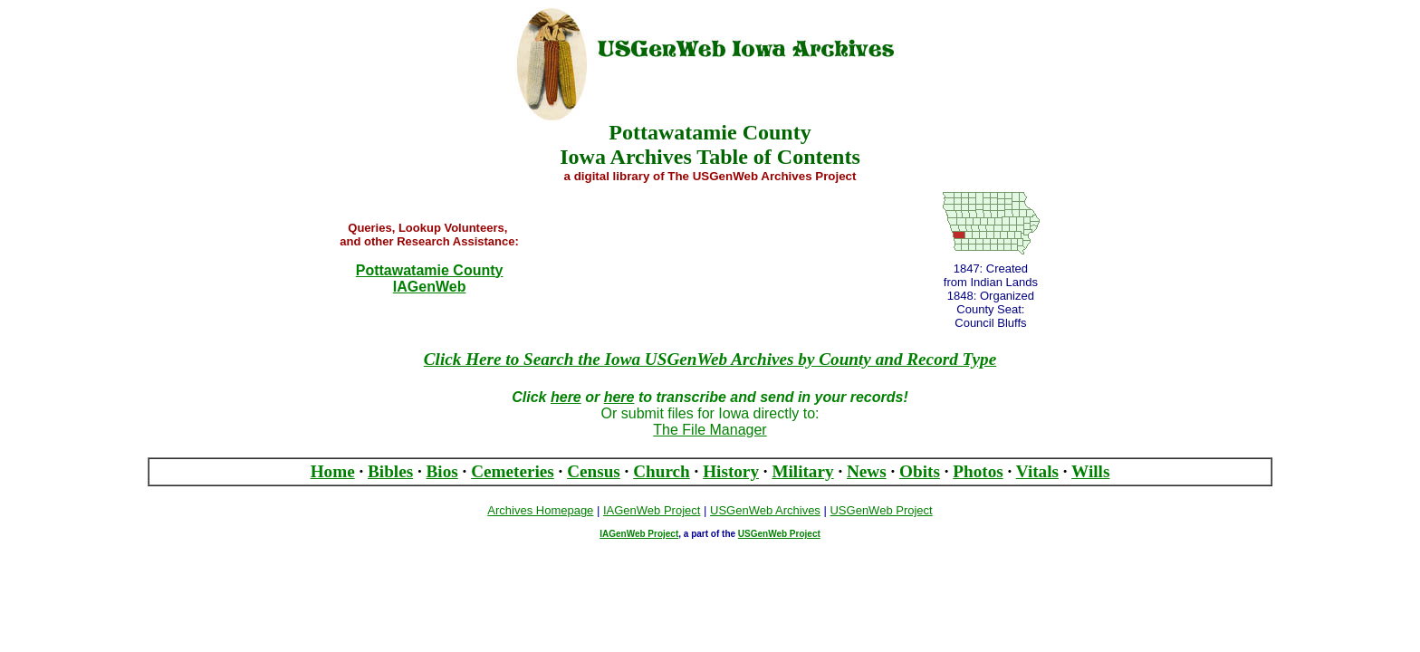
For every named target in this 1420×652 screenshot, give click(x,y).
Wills (1090, 471)
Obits (919, 471)
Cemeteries (512, 471)
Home (333, 471)
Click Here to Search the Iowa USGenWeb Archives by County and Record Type (710, 359)
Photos (978, 471)
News (867, 471)
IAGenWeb (429, 286)
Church (661, 471)
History (731, 471)
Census (593, 471)
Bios (442, 471)
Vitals (1037, 471)
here (566, 397)
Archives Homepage (540, 510)
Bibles (390, 471)
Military (802, 471)
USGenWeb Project (779, 534)
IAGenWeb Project (639, 534)
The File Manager (709, 429)
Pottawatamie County (430, 270)
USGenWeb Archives (765, 510)
